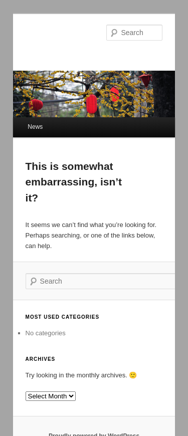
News (35, 126)
